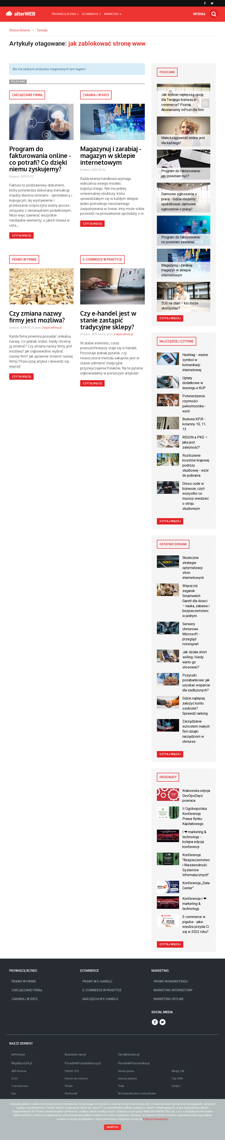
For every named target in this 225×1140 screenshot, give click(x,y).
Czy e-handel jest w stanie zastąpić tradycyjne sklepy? (108, 320)
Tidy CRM (177, 1078)
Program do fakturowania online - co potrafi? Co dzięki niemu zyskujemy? (40, 159)
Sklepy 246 (177, 1071)
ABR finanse (18, 1071)
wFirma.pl (18, 1054)
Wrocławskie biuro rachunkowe (137, 1093)
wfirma (199, 14)
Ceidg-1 (176, 1086)
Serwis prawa (126, 1071)
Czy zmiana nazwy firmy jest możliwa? (37, 316)
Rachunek (71, 1093)
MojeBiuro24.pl (21, 1063)
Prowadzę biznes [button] (65, 14)
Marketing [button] (113, 14)
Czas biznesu (19, 1086)
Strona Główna (19, 30)
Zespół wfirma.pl (52, 327)
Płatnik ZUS (72, 1071)
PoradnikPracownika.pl (134, 1063)
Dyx (13, 1093)
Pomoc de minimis (76, 1078)
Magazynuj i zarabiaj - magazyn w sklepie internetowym (110, 155)
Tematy (42, 30)
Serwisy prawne (127, 1078)
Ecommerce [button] (91, 14)
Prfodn (69, 1086)
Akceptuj (112, 1127)
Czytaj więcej (21, 235)
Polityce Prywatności (155, 1119)
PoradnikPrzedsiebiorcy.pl (83, 1063)
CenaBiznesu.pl (129, 1054)
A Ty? (14, 1078)
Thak (121, 1086)
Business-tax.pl (75, 1054)
